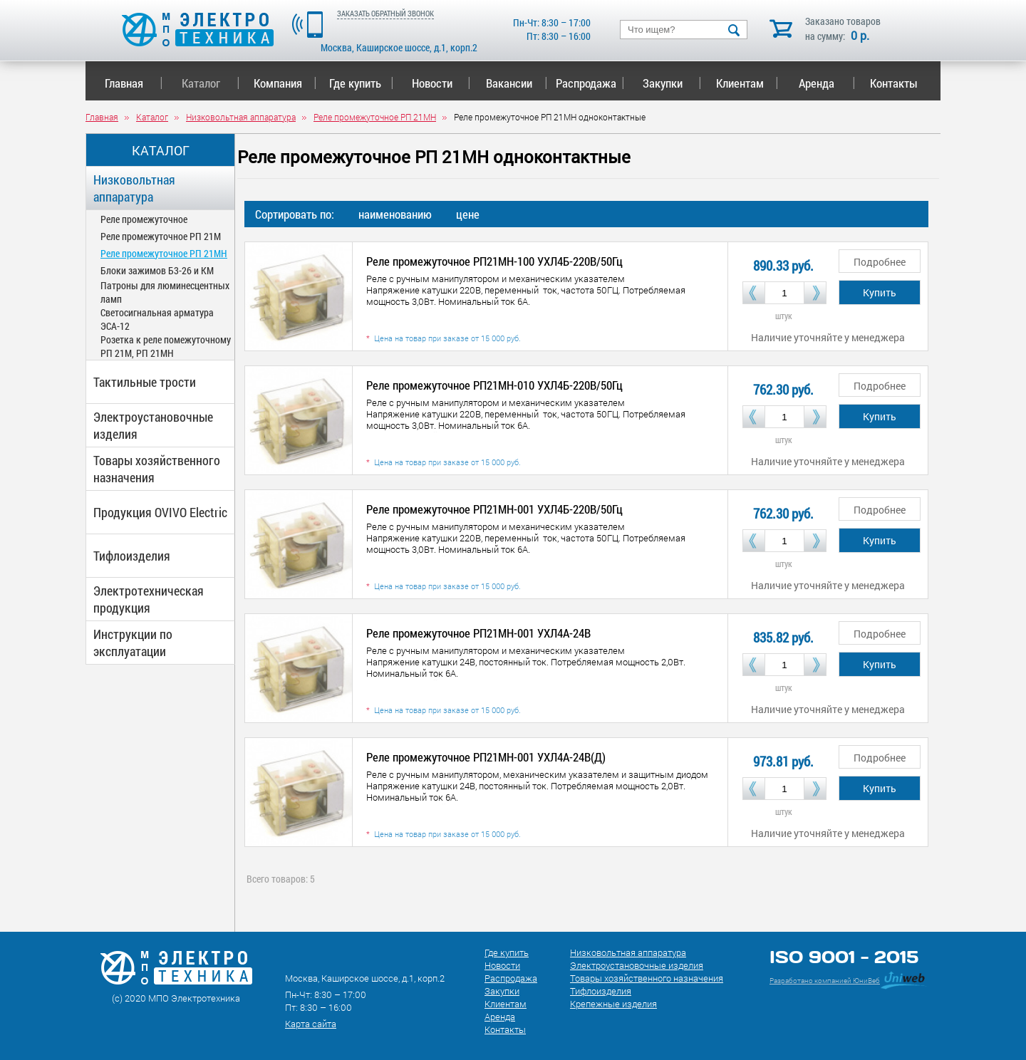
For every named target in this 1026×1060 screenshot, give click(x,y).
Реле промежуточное (143, 219)
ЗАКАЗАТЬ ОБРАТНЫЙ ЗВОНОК (385, 13)
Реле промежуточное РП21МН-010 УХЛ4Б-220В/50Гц (494, 385)
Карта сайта (310, 1023)
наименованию (395, 214)
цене (468, 214)
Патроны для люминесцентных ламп (164, 292)
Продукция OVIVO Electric (160, 512)
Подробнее (880, 262)
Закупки (672, 83)
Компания (285, 83)
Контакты (894, 83)
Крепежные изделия (613, 1003)
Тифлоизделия (131, 555)
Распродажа (587, 83)
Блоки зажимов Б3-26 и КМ (157, 270)
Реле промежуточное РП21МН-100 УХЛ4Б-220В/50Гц (494, 261)
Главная (133, 83)
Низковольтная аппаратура (134, 188)
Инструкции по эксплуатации (132, 642)
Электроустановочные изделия (153, 425)
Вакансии (517, 83)
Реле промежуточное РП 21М (160, 236)
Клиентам (747, 83)
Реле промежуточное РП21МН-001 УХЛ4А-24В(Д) (486, 757)
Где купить (361, 83)
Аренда (827, 83)
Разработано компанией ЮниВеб (825, 980)
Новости (441, 83)
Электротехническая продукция (148, 599)
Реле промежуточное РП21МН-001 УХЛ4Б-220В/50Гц (494, 509)
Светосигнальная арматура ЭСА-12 (157, 319)
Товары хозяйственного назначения (156, 469)
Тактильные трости (144, 381)
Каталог (210, 83)
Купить (879, 292)
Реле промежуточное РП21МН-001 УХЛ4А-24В (478, 633)
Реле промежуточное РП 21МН (163, 253)
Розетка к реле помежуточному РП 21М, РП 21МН (165, 346)
